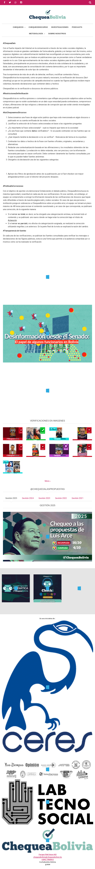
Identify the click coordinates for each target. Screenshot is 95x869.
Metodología (36, 33)
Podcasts (77, 27)
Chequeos (18, 27)
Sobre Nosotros (57, 33)
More (47, 481)
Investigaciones (59, 27)
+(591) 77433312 (47, 859)
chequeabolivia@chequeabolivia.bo (47, 857)
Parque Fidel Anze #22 (47, 854)
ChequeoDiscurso (38, 27)
